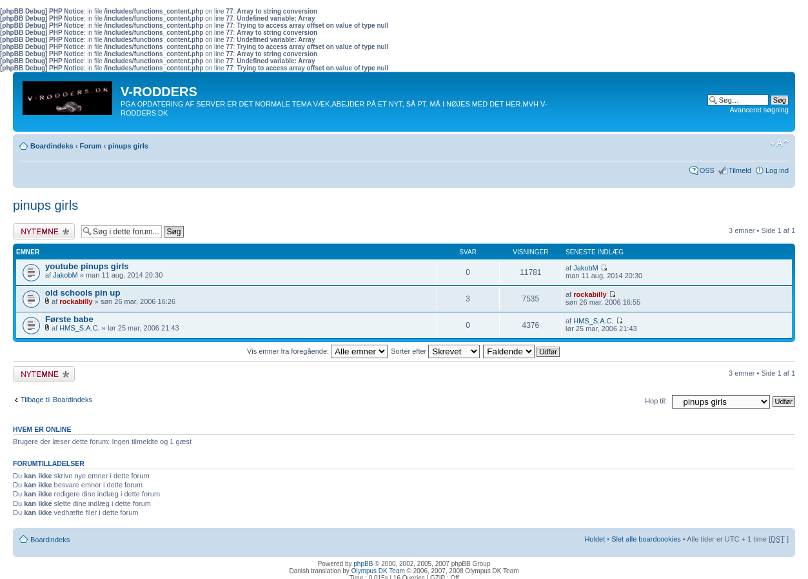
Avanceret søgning (759, 110)
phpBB (363, 563)
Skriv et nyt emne (44, 231)
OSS (707, 170)
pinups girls (128, 146)
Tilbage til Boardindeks (56, 399)
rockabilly (75, 301)
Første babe (69, 319)
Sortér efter (435, 351)
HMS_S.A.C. (79, 328)
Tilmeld (740, 170)
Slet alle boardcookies (646, 539)
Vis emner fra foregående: (317, 351)
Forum (90, 146)
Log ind (777, 170)
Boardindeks (52, 146)
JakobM (65, 275)
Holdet (594, 539)
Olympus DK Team (378, 570)
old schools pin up (83, 293)
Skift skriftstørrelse (779, 143)
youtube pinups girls (87, 266)
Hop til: (656, 401)
